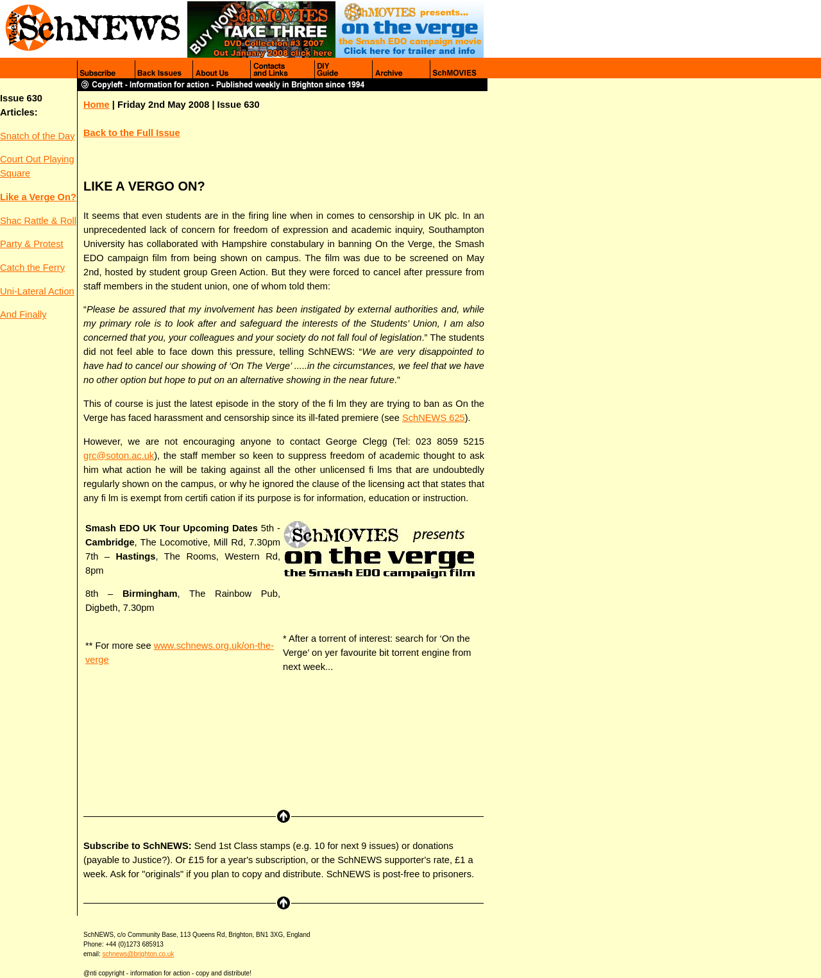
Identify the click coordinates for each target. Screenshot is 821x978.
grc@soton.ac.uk (118, 455)
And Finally (23, 314)
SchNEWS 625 (433, 418)
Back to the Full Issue (131, 133)
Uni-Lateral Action (37, 291)
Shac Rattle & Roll (38, 221)
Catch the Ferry (32, 267)
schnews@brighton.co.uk (138, 953)
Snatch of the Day (37, 136)
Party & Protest (31, 244)
